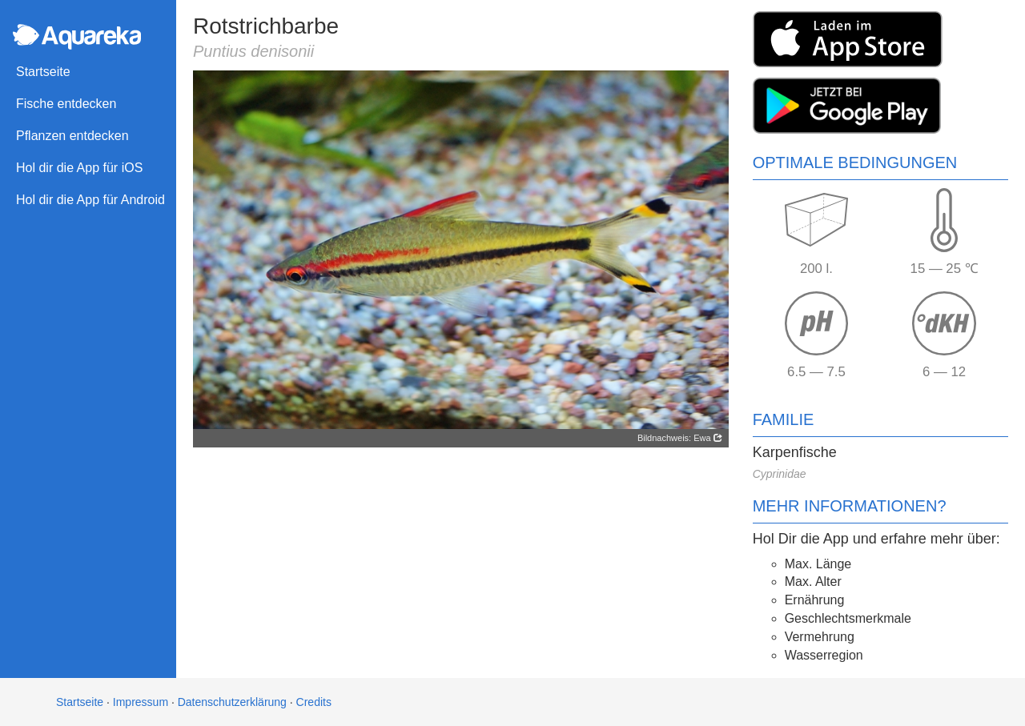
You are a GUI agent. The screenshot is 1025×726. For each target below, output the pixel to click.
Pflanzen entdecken (72, 135)
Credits (314, 702)
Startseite (43, 71)
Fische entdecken (66, 103)
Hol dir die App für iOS (79, 167)
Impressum (140, 702)
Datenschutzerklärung (232, 702)
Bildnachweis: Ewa (679, 438)
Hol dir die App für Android (90, 200)
